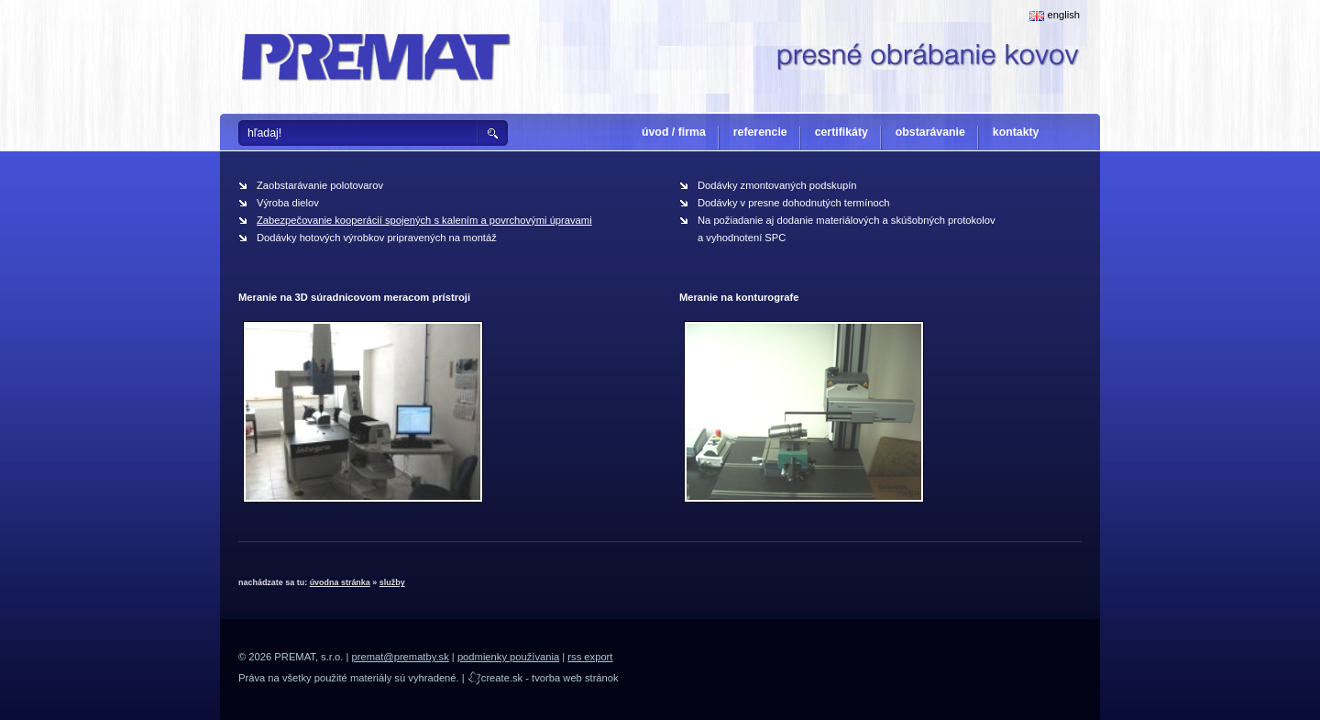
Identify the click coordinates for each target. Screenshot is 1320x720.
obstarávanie (930, 132)
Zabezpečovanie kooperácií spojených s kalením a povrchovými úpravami (424, 220)
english (1054, 15)
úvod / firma (674, 132)
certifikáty (841, 132)
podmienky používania (508, 656)
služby (392, 582)
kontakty (1016, 132)
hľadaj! (264, 133)
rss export (589, 656)
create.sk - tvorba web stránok (543, 677)
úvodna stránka (340, 582)
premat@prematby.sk (399, 656)
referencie (760, 132)
